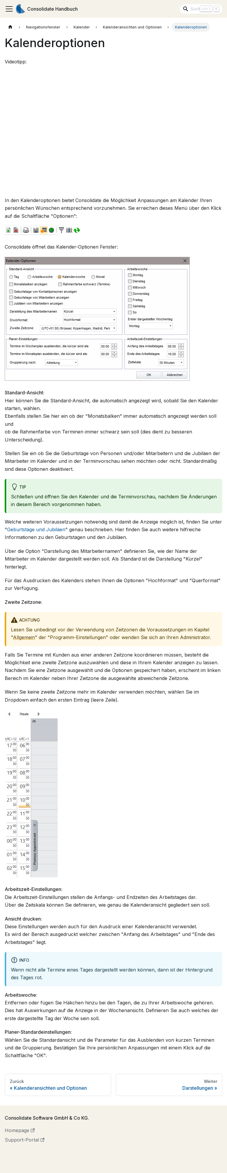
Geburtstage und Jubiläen (36, 529)
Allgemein (24, 637)
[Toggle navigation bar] (9, 8)
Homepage (20, 1130)
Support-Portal (24, 1140)
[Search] (201, 9)
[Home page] (10, 27)
